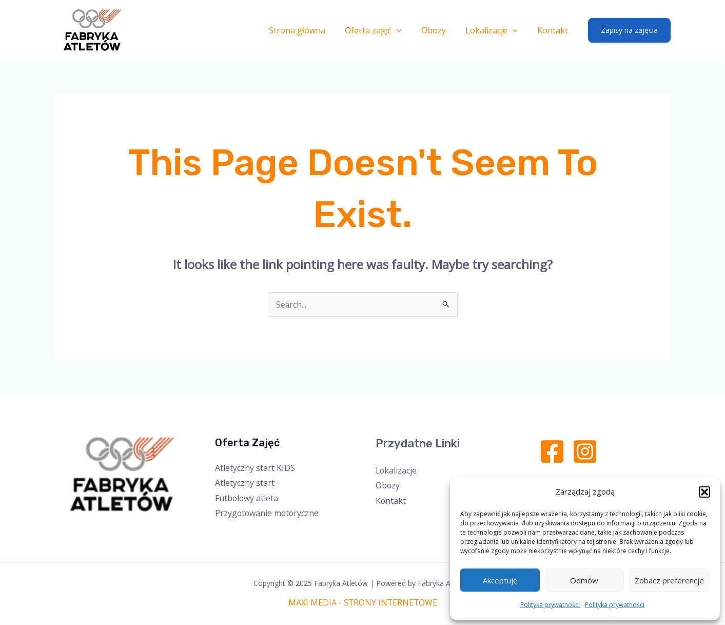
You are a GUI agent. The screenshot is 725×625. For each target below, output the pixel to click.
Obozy (441, 30)
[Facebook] (552, 451)
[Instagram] (585, 451)
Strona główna (311, 30)
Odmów (584, 580)
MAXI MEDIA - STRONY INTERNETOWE (362, 603)
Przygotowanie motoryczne (268, 513)
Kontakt (554, 30)
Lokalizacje (496, 30)
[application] (407, 30)
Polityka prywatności (550, 604)
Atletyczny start (245, 482)
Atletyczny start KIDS (255, 468)
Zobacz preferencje (669, 580)
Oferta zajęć (384, 30)
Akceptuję (500, 580)
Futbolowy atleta (247, 498)
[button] (704, 492)
